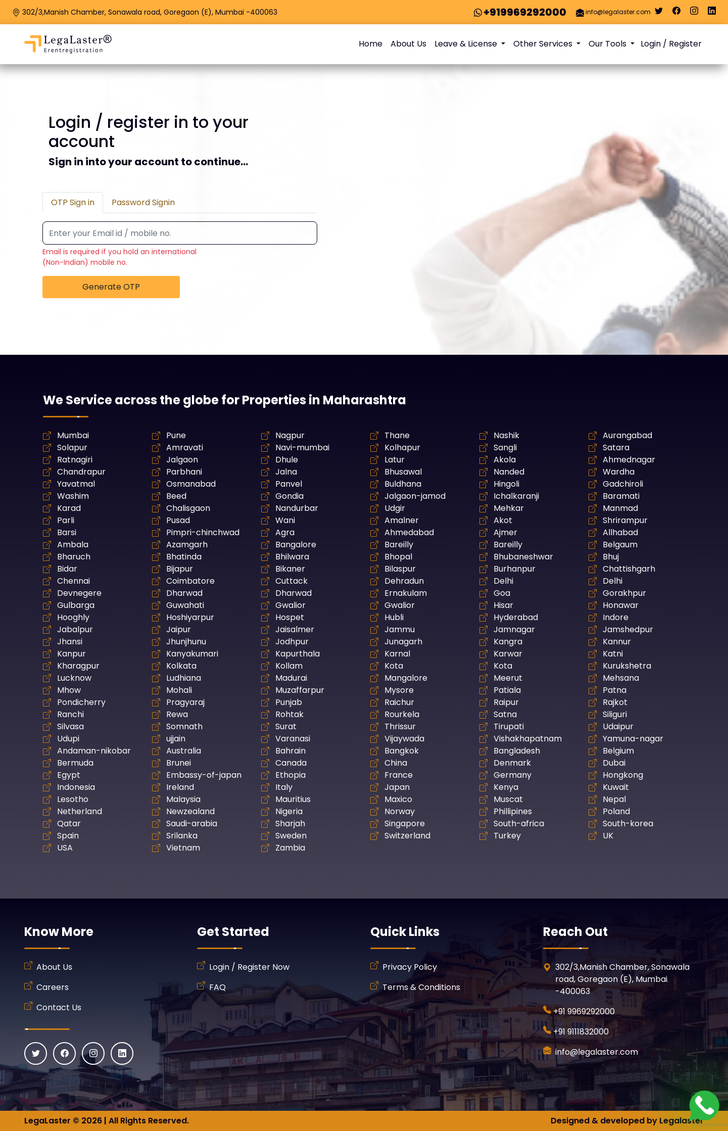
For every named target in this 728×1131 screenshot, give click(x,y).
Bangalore (295, 544)
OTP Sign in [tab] (72, 202)
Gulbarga (75, 605)
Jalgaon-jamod (415, 496)
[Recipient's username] (180, 233)
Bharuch (73, 556)
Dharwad (184, 593)
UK (608, 835)
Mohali (179, 690)
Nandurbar (296, 508)
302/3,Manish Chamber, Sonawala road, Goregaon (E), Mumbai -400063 (149, 12)
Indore (615, 617)
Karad (69, 508)
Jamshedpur (628, 629)
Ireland (180, 787)
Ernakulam (405, 593)
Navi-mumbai (302, 447)
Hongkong (623, 775)
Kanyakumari (192, 653)
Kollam (289, 666)
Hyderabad (516, 617)
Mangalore (405, 678)
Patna (614, 690)
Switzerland (407, 835)
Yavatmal (76, 484)
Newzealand (190, 811)
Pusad (178, 520)
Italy (284, 787)
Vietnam (183, 848)
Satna (505, 714)
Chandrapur (81, 472)
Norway (399, 811)
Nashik (506, 435)
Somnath (184, 726)
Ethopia (290, 775)
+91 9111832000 (581, 1032)
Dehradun (404, 581)
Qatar (69, 823)
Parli (65, 520)
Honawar (621, 605)
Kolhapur (402, 447)
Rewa (177, 714)
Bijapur (179, 569)
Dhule (286, 459)
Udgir (394, 508)
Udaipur (618, 726)
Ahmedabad (409, 532)
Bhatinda (184, 556)
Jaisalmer (294, 629)
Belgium (618, 751)
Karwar (508, 653)
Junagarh (403, 641)
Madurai (291, 678)
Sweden (291, 835)
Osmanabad (191, 484)
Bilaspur (400, 569)
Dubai (614, 763)
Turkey (507, 835)
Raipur (506, 702)
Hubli (394, 617)
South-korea (628, 823)
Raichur (399, 702)
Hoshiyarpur (190, 617)
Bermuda (75, 763)
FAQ (217, 987)
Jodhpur (292, 641)
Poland (616, 811)
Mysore (399, 690)
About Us (408, 44)
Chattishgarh (629, 569)
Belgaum (620, 544)
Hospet (289, 617)
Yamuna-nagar (633, 738)
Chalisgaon (188, 508)
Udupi (68, 738)
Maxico (398, 799)
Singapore (404, 823)
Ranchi (70, 714)
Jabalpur (75, 629)
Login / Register (671, 44)
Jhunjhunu (186, 641)
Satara (616, 447)
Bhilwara (292, 556)
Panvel (288, 484)
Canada (291, 763)
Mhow (69, 690)
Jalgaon (182, 459)
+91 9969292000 (584, 1011)
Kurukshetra (627, 666)
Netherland (79, 811)
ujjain (175, 738)
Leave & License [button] (466, 44)
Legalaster (681, 1120)
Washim (73, 496)
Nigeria (289, 811)
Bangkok (401, 751)
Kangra (508, 641)
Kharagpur (78, 666)
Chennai (73, 581)
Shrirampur (625, 520)
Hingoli (506, 484)
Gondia (289, 496)
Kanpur (71, 653)
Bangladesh (517, 751)
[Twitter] (659, 13)
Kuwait (616, 787)
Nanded (509, 472)
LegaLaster (47, 1120)
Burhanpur (515, 569)
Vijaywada (404, 738)
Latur (394, 459)
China (395, 763)
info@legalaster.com (618, 12)
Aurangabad (627, 435)
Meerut (508, 678)
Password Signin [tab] (143, 202)
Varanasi (292, 738)
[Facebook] (676, 13)
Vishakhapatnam (528, 738)
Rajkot (615, 702)
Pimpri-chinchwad (202, 532)
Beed (176, 496)
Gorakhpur (624, 593)
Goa (502, 593)
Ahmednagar (629, 459)
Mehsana (621, 678)
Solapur (72, 447)
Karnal (397, 653)
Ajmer (505, 532)
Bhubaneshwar (523, 556)
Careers (52, 987)
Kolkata (181, 666)
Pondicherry (81, 702)
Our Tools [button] (608, 44)
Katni (613, 653)
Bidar (67, 569)
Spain (68, 835)
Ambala (72, 544)
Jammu (399, 629)
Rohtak (289, 714)
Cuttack (291, 581)
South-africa (519, 823)
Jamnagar (514, 629)
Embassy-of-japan (203, 775)
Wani (285, 520)
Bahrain (290, 751)
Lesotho (72, 799)
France (398, 775)
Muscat (508, 799)
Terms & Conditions (421, 987)
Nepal (614, 799)
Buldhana (402, 484)
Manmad (620, 508)
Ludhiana (183, 678)
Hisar (503, 605)
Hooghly (73, 617)
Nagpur (290, 435)
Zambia (290, 848)
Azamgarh (187, 544)
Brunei (178, 763)
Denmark (512, 763)
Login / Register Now (249, 967)
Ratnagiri (74, 459)
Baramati (621, 496)
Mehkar (509, 508)
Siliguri (615, 714)
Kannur (617, 641)
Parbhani (184, 472)
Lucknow (74, 678)
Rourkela (401, 714)
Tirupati (509, 726)
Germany (512, 775)
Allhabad (620, 532)
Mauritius (293, 799)
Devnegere (79, 593)
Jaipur (178, 629)
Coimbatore (190, 581)
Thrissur (400, 726)
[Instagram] (694, 13)
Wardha (619, 472)
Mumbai (73, 435)
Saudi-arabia (191, 823)
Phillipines (513, 811)
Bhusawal (403, 472)
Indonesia (76, 787)
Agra (285, 532)
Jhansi (69, 641)
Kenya (506, 787)
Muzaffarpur (299, 690)
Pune (176, 435)
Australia (183, 751)
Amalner (401, 520)
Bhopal (398, 556)
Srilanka (182, 835)
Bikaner (290, 569)
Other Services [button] (543, 44)
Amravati (184, 447)
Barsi (66, 532)
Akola (505, 459)
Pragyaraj (185, 702)
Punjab (288, 702)
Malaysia (183, 799)
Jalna (286, 472)
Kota (393, 666)
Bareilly (398, 544)
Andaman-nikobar (94, 751)
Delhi (503, 581)
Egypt (68, 775)
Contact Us (58, 1007)
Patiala (507, 690)
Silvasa (70, 726)
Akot (503, 520)
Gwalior (290, 605)
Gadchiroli (623, 484)
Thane (397, 435)
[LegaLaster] (68, 44)
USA (65, 848)
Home (370, 44)
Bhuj (611, 556)
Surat (286, 726)
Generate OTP (111, 287)
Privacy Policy (409, 967)
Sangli (505, 447)
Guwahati (185, 605)
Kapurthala (297, 653)
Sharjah (290, 823)
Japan (397, 787)
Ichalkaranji (516, 496)
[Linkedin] (712, 13)
